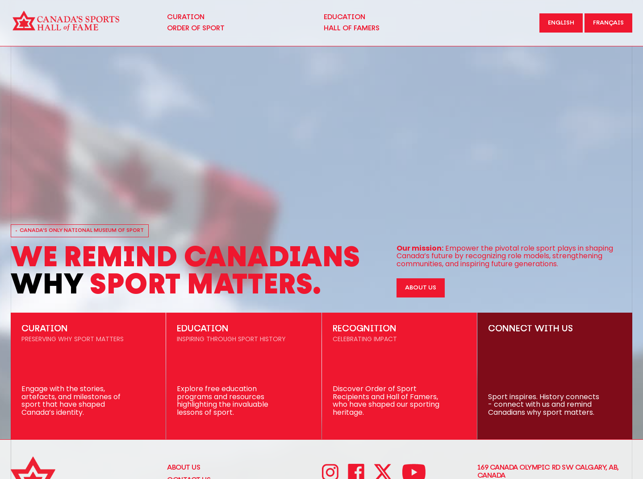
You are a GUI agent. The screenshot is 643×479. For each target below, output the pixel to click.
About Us (183, 467)
